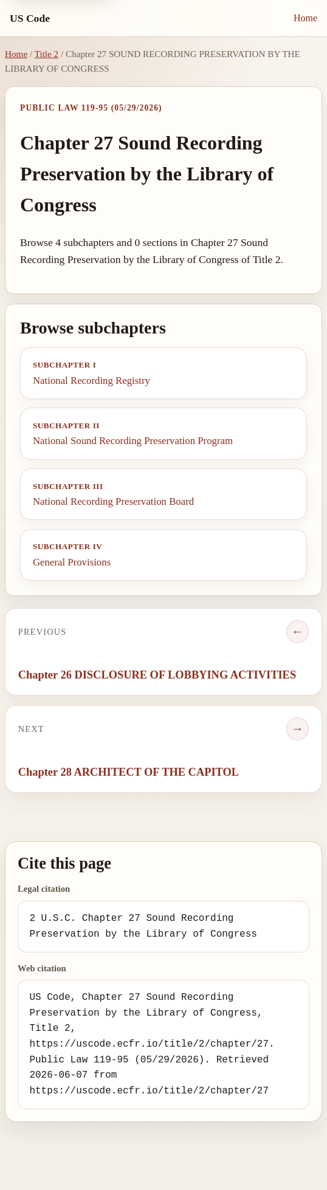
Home (305, 18)
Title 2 (47, 54)
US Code (30, 18)
